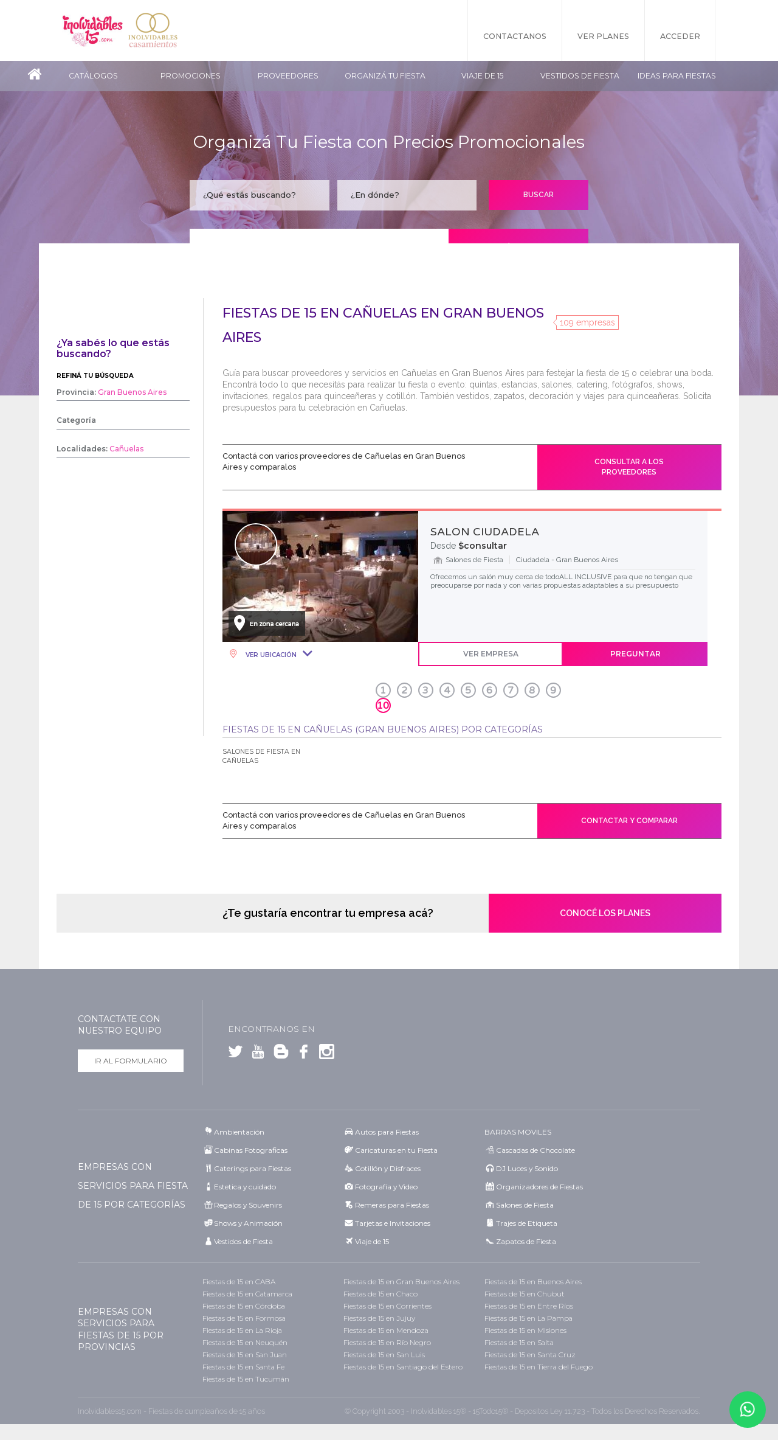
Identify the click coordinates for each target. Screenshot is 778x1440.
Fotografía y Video (386, 1186)
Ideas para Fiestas (677, 75)
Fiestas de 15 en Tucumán (245, 1378)
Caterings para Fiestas (252, 1168)
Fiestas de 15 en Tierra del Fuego (538, 1366)
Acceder (680, 36)
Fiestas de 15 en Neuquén (244, 1342)
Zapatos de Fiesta (526, 1241)
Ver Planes (603, 36)
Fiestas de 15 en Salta (519, 1342)
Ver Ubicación (270, 655)
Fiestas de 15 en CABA (238, 1281)
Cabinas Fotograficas (250, 1150)
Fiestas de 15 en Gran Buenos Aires (401, 1281)
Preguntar (635, 653)
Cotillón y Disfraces (388, 1168)
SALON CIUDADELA (484, 531)
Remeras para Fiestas (392, 1204)
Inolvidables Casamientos (153, 30)
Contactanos (514, 36)
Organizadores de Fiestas (539, 1186)
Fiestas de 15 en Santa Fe (243, 1366)
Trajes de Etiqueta (526, 1223)
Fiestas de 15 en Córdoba (243, 1305)
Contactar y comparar (629, 820)
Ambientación (239, 1131)
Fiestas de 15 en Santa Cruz (530, 1354)
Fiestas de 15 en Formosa (244, 1318)
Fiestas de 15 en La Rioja (242, 1330)
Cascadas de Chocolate (535, 1150)
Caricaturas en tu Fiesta (396, 1150)
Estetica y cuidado (245, 1186)
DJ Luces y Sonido (527, 1168)
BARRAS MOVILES (517, 1131)
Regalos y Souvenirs (248, 1204)
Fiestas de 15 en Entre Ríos (528, 1305)
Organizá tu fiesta (385, 75)
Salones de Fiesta (525, 1204)
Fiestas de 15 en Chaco (380, 1293)
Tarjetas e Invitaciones (392, 1223)
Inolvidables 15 (92, 30)
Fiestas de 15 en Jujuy (379, 1318)
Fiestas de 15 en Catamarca (247, 1293)
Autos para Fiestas (387, 1131)
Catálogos (93, 75)
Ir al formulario (130, 1060)
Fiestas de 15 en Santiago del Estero (403, 1366)
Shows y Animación (248, 1223)
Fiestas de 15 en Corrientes (387, 1305)
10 (383, 706)
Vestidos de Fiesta (579, 75)
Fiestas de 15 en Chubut (524, 1293)
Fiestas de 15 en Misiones (525, 1330)
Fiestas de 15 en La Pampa (528, 1318)
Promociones (190, 75)
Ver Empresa (490, 653)
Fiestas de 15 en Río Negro (387, 1342)
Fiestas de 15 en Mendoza (386, 1330)
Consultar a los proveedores (629, 466)
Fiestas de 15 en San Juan (244, 1354)
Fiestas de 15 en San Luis (384, 1354)
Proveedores (288, 75)
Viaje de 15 (482, 75)
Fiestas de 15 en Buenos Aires (533, 1281)
